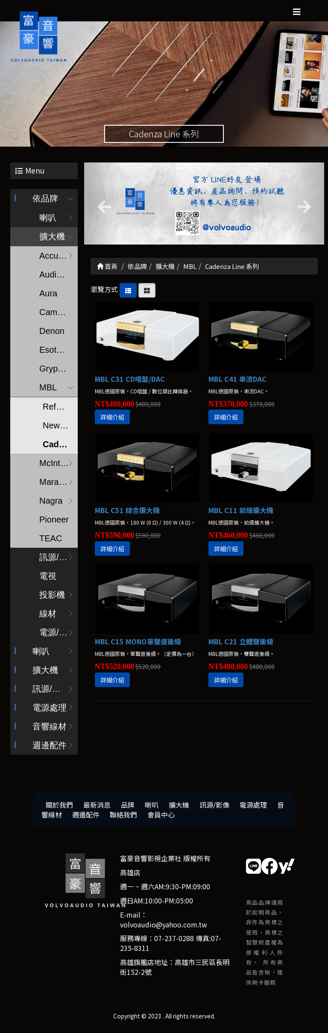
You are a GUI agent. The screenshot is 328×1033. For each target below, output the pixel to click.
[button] (102, 205)
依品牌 (45, 200)
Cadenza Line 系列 (60, 446)
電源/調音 (57, 634)
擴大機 (52, 238)
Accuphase (58, 257)
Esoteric (54, 351)
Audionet (56, 276)
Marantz (54, 483)
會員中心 (161, 816)
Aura (48, 295)
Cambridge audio (58, 314)
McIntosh (56, 464)
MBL (48, 389)
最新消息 (97, 806)
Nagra (50, 502)
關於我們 (59, 806)
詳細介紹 (112, 418)
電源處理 (49, 709)
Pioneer (54, 521)
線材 (47, 615)
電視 (47, 577)
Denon (51, 332)
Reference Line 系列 (60, 408)
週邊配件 (49, 747)
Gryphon (55, 370)
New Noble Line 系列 (60, 427)
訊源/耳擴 (57, 559)
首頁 (107, 267)
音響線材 (49, 728)
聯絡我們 (123, 816)
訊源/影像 (50, 690)
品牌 (128, 806)
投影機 (52, 596)
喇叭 (47, 219)
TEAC (50, 540)
